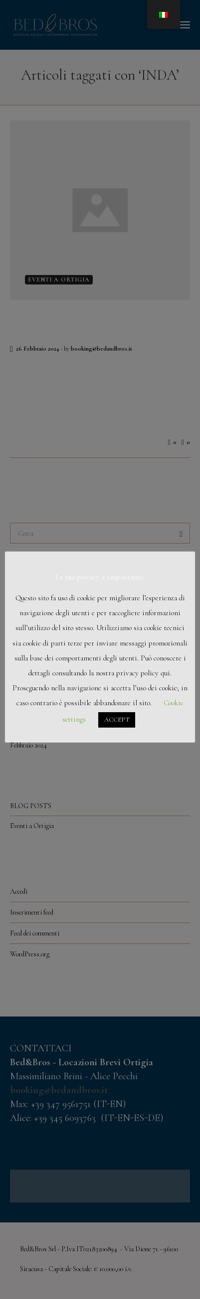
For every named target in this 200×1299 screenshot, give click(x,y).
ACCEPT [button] (116, 720)
